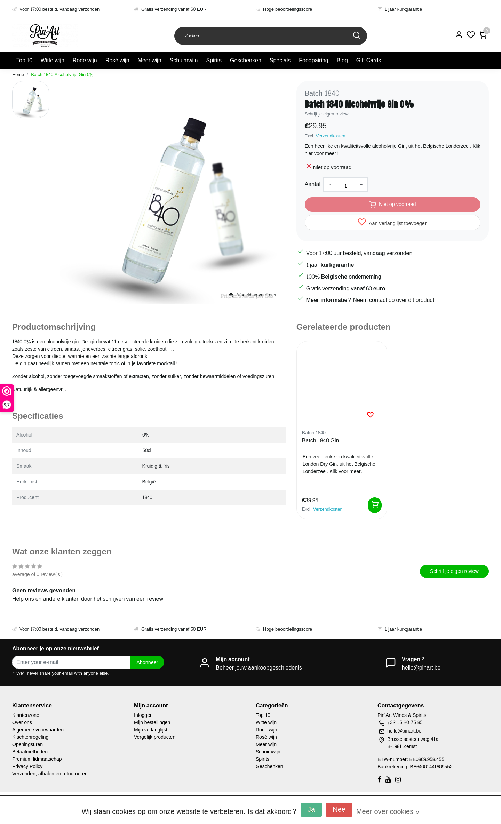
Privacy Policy (27, 766)
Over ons (22, 722)
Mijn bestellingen (152, 722)
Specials (280, 60)
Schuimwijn (184, 60)
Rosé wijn (117, 60)
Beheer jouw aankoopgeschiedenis (259, 668)
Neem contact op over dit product (393, 300)
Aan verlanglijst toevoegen (393, 223)
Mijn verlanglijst (150, 730)
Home (18, 75)
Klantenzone (25, 715)
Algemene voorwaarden (38, 730)
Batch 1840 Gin (320, 441)
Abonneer (147, 662)
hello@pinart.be (421, 668)
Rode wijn (85, 60)
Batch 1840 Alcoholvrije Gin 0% (62, 75)
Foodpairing (313, 60)
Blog (342, 60)
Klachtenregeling (30, 737)
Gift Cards (368, 60)
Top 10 (24, 60)
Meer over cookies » (387, 812)
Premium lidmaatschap (37, 759)
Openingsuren (27, 744)
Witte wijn (52, 60)
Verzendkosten (330, 136)
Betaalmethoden (30, 751)
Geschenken (245, 60)
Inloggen (143, 715)
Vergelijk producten (154, 737)
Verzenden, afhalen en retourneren (50, 773)
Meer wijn (149, 60)
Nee (339, 809)
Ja (311, 809)
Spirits (213, 60)
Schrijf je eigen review (327, 114)
